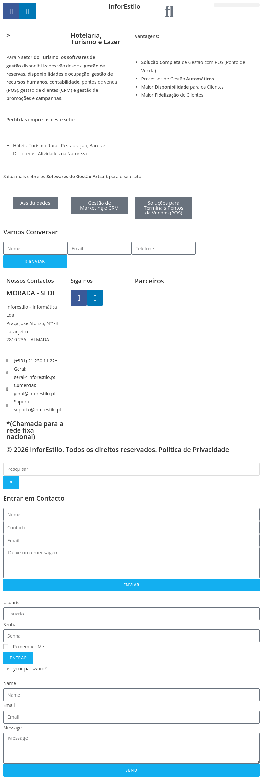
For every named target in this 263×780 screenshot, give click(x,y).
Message (12, 728)
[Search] (11, 482)
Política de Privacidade (194, 449)
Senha (10, 624)
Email (9, 705)
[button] (237, 5)
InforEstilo (124, 6)
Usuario (11, 602)
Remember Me (23, 646)
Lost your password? (25, 668)
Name (9, 683)
